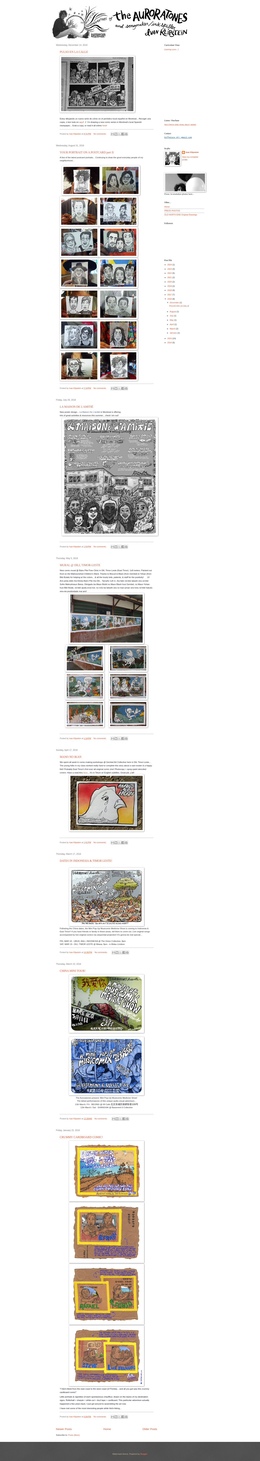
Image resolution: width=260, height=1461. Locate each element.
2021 (169, 277)
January (173, 333)
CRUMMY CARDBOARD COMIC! (81, 1137)
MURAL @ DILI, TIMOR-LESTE (80, 565)
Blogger (143, 1454)
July (172, 316)
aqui (81, 122)
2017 (169, 294)
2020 (169, 282)
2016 (169, 299)
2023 (169, 269)
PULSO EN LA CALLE (74, 51)
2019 (169, 286)
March (173, 329)
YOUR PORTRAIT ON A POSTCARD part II (87, 152)
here (104, 125)
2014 (169, 342)
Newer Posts (64, 1429)
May (172, 320)
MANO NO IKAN (70, 756)
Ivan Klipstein (192, 152)
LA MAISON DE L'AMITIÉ (76, 406)
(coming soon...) (171, 49)
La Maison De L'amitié (89, 412)
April (172, 324)
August (173, 311)
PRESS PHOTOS (172, 211)
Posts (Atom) (74, 1435)
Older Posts (149, 1429)
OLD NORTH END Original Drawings (180, 215)
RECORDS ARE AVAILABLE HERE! (180, 125)
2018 (169, 290)
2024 (169, 265)
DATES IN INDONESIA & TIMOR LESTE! (86, 860)
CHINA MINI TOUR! (73, 970)
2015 (169, 338)
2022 (169, 273)
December (174, 302)
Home (107, 1429)
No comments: (100, 134)
